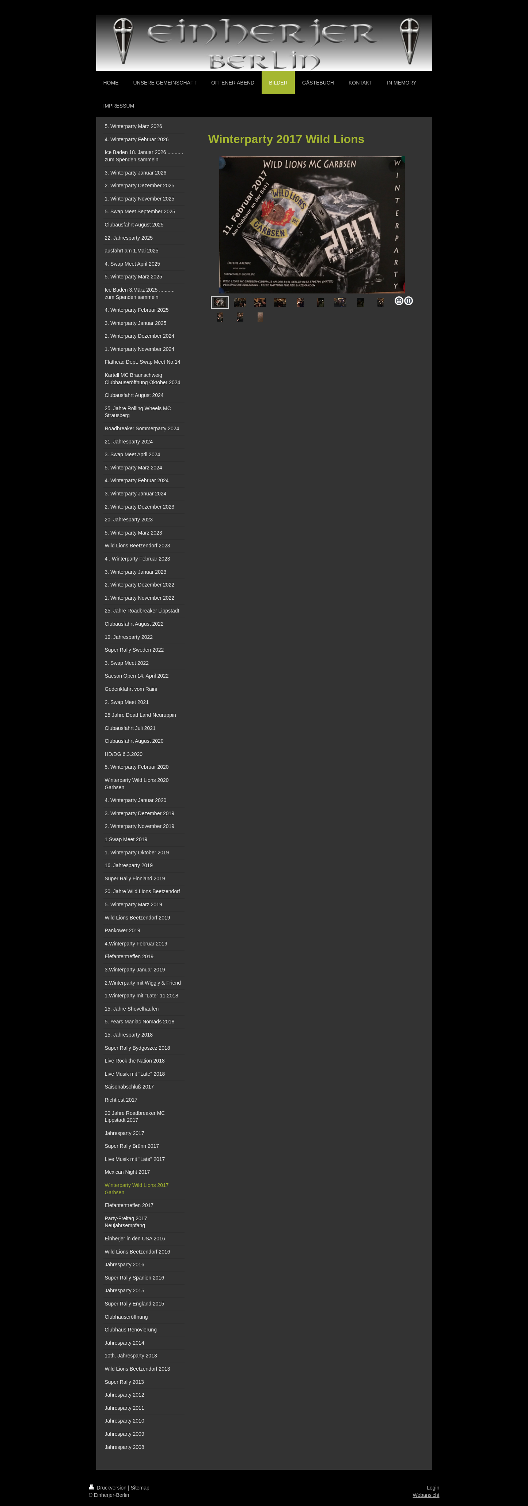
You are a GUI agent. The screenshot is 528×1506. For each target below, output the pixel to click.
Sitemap (140, 1488)
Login (433, 1488)
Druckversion (108, 1488)
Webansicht (426, 1495)
